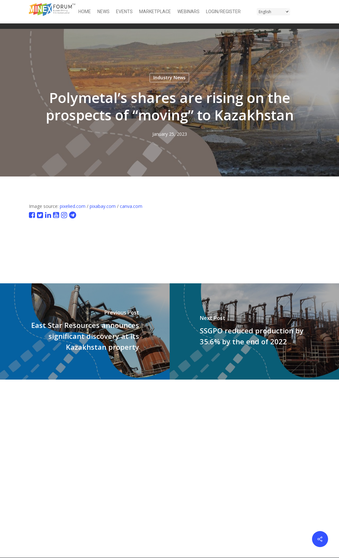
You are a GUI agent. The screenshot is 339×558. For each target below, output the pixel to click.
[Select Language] (273, 11)
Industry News (169, 77)
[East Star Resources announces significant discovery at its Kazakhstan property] (85, 331)
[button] (306, 11)
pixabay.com (103, 206)
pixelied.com (72, 206)
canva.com (131, 206)
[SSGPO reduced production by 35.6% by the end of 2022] (254, 331)
